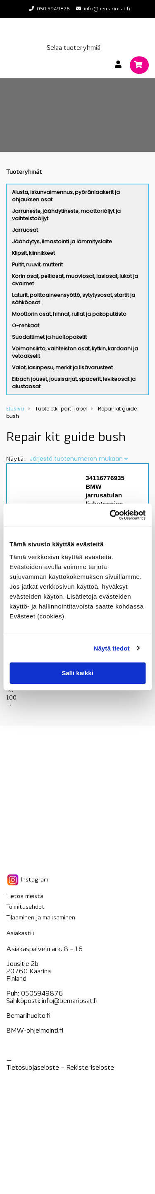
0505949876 (42, 994)
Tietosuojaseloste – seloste (60, 1068)
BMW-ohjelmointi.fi (34, 1031)
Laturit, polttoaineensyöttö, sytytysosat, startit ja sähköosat (73, 299)
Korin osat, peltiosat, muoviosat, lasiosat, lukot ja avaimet (75, 280)
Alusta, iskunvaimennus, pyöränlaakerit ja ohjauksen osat (66, 196)
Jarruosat (25, 229)
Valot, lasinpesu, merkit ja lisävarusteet (62, 367)
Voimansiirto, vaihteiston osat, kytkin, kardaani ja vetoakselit (75, 352)
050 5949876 (53, 9)
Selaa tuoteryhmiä (73, 48)
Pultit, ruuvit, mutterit (37, 264)
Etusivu (15, 408)
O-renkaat (25, 325)
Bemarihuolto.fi (28, 1016)
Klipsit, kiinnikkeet (33, 253)
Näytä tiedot (112, 648)
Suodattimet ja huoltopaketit (49, 336)
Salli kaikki (77, 672)
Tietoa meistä (24, 896)
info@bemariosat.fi (107, 9)
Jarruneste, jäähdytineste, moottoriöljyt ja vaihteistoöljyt (66, 215)
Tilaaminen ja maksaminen (40, 918)
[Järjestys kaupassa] (78, 458)
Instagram (27, 879)
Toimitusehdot (25, 907)
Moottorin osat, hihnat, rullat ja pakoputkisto (69, 313)
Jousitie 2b (22, 964)
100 (11, 698)
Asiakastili (20, 933)
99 (10, 691)
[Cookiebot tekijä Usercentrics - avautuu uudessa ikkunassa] (110, 515)
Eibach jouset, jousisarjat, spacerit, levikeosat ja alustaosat (74, 382)
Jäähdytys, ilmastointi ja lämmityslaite (62, 241)
